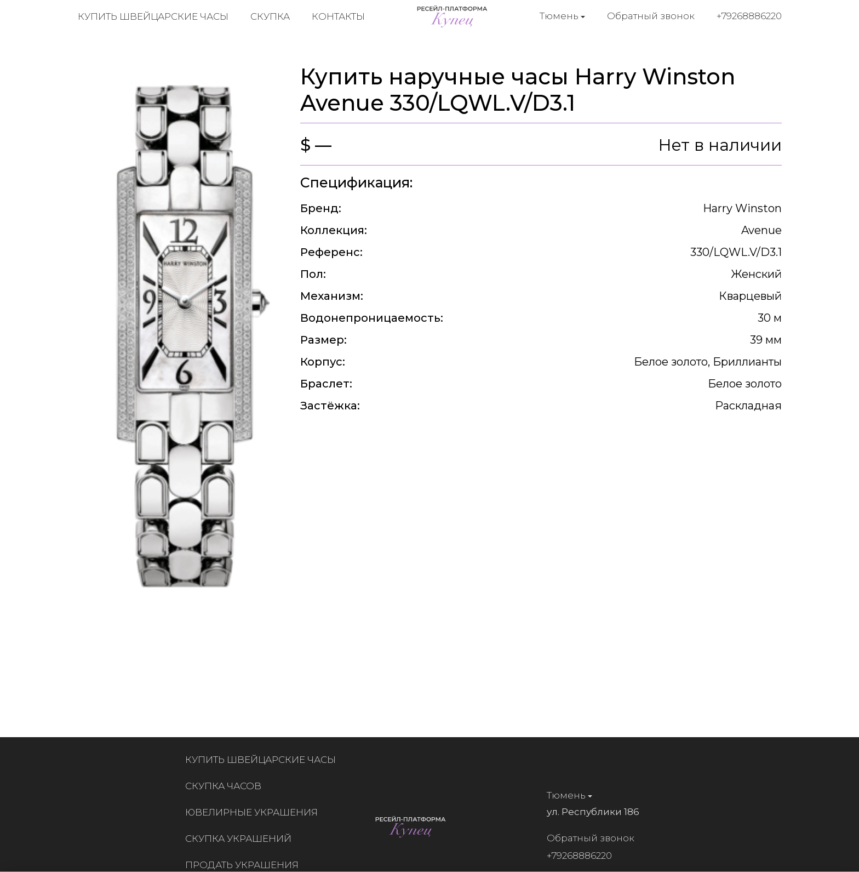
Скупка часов (227, 785)
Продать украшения (245, 864)
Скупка (270, 16)
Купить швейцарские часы (153, 16)
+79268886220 (749, 15)
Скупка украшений (242, 838)
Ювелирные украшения (255, 812)
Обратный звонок (651, 15)
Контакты (338, 16)
